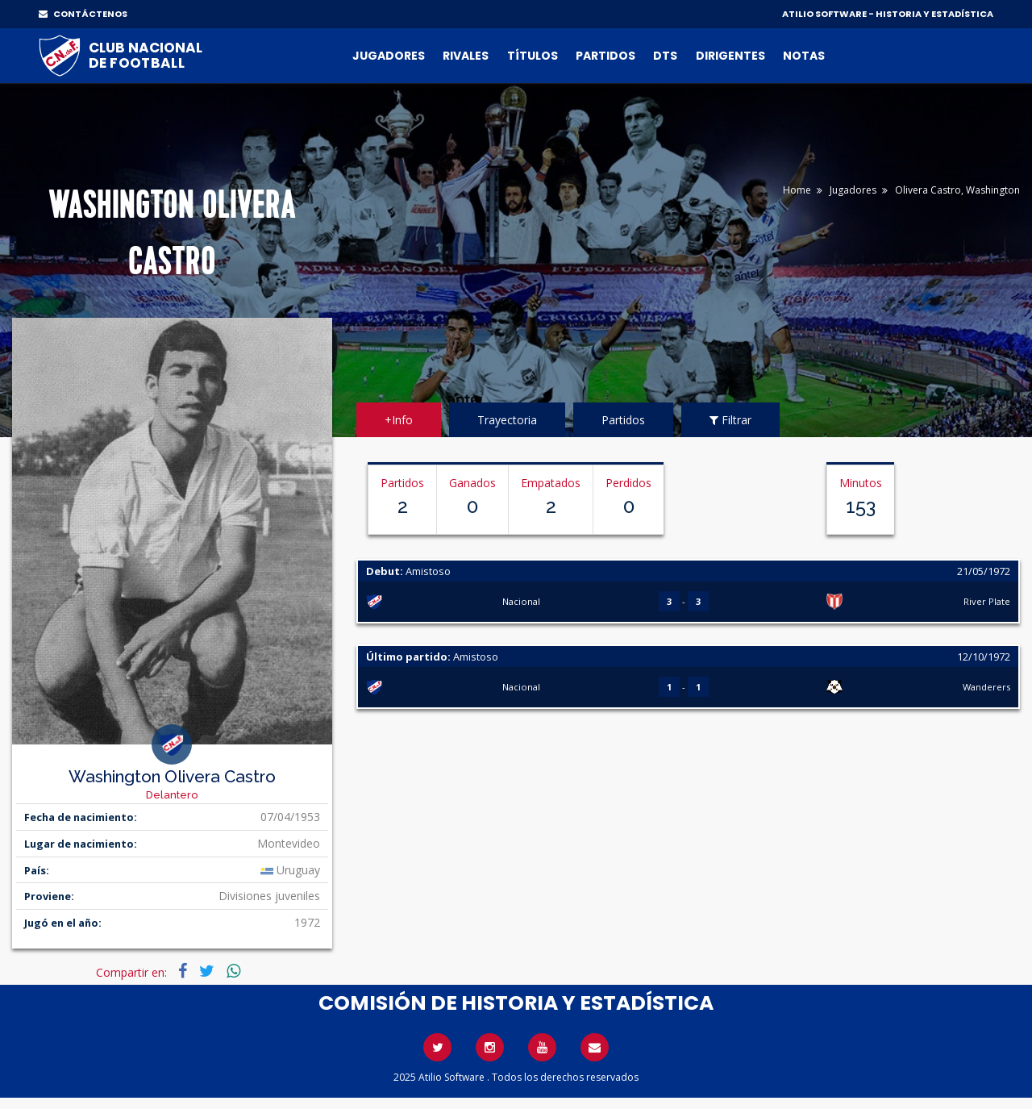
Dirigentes (730, 56)
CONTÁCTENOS (83, 13)
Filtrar (730, 419)
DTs (665, 56)
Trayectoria (507, 419)
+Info (399, 419)
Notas (804, 56)
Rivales (466, 56)
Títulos (532, 56)
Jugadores (388, 56)
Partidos (605, 56)
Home (797, 190)
